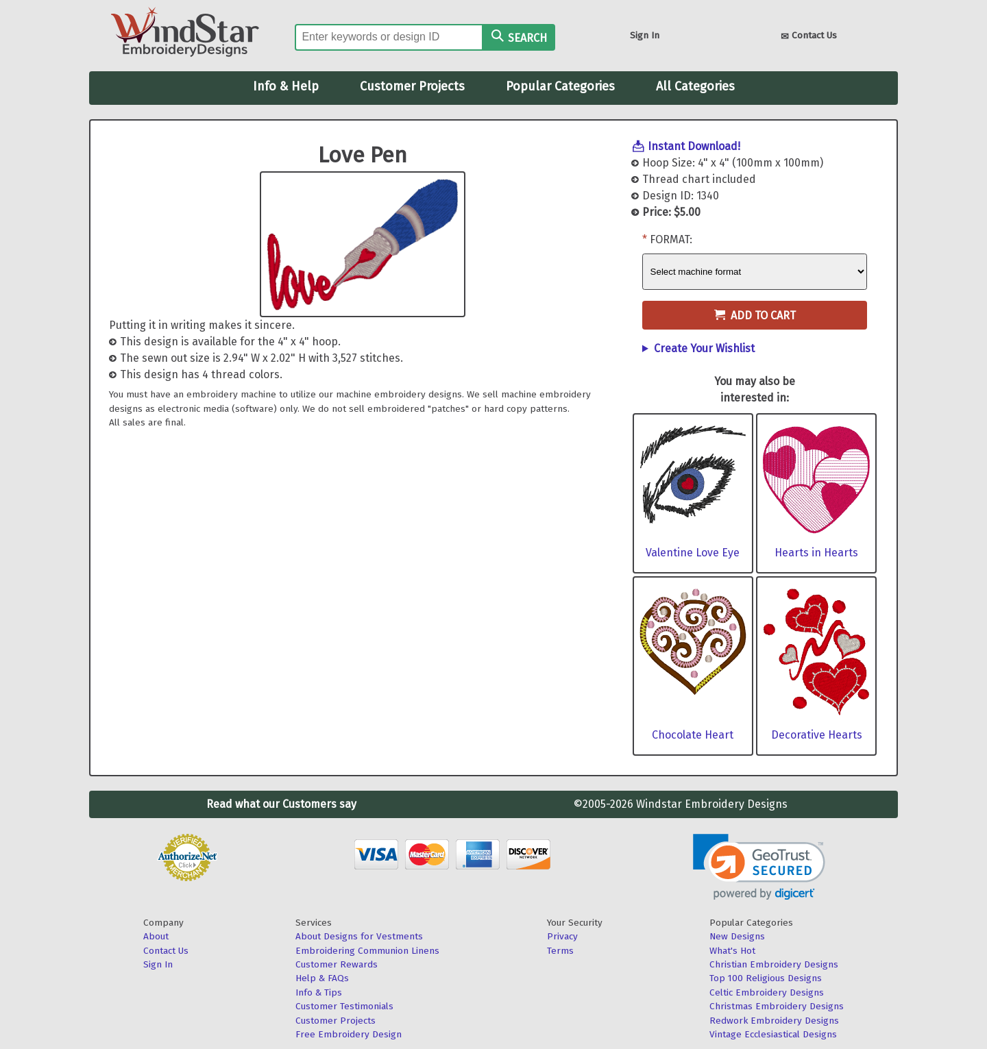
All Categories (695, 86)
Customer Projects (412, 86)
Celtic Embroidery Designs (766, 992)
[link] (759, 867)
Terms (560, 951)
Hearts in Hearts (816, 552)
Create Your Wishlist (704, 348)
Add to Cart (755, 315)
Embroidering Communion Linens (367, 951)
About (156, 936)
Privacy (562, 936)
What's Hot (732, 951)
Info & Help (286, 86)
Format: (671, 239)
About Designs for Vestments (359, 936)
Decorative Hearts (816, 734)
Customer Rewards (336, 964)
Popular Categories (560, 86)
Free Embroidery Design (348, 1034)
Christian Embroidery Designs (773, 964)
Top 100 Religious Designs (765, 978)
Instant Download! (694, 146)
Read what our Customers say (281, 804)
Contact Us (809, 37)
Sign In (644, 35)
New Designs (737, 936)
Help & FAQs (322, 978)
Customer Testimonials (344, 1006)
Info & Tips (318, 992)
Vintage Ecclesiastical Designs (773, 1034)
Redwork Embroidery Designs (774, 1020)
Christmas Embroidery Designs (776, 1006)
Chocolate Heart (692, 734)
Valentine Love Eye (693, 552)
